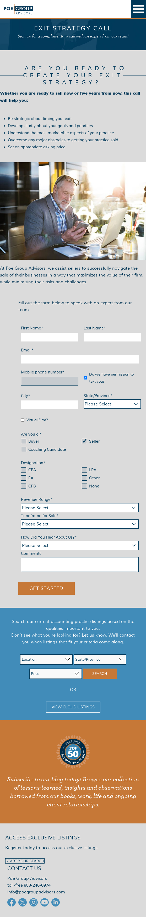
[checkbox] (80, 446)
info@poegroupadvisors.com (36, 891)
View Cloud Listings (73, 707)
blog (57, 779)
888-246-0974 (37, 885)
